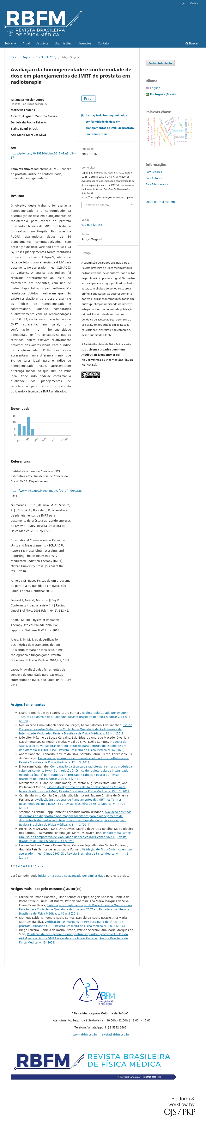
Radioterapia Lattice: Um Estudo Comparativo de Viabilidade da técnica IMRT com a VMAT (75, 835)
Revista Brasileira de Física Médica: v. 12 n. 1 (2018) (89, 733)
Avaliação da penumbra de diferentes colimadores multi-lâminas (83, 758)
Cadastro (195, 3)
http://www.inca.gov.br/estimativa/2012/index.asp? (47, 491)
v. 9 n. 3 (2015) (47, 57)
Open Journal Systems (161, 202)
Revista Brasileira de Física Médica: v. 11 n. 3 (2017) (54, 824)
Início (14, 57)
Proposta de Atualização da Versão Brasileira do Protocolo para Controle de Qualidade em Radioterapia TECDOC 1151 (72, 746)
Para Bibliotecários (157, 184)
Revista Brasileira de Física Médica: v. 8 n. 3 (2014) (90, 926)
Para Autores (154, 178)
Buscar (192, 43)
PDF (90, 98)
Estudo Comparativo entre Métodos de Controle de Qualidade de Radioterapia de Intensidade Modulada (75, 729)
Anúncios (84, 43)
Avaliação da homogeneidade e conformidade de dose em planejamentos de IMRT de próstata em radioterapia (110, 125)
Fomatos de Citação (96, 205)
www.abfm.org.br (85, 1034)
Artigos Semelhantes (28, 704)
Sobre (9, 43)
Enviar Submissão (160, 63)
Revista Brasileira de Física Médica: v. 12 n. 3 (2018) (54, 762)
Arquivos (42, 43)
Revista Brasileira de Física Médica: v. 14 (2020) (91, 750)
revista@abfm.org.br (115, 1034)
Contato (103, 43)
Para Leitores (154, 172)
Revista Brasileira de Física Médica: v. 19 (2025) (73, 839)
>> (41, 866)
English (155, 88)
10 (34, 866)
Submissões (63, 43)
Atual (26, 43)
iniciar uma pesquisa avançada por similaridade (71, 876)
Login (182, 3)
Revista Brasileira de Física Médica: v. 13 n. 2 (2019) (94, 791)
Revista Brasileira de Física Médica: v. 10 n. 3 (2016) (69, 777)
